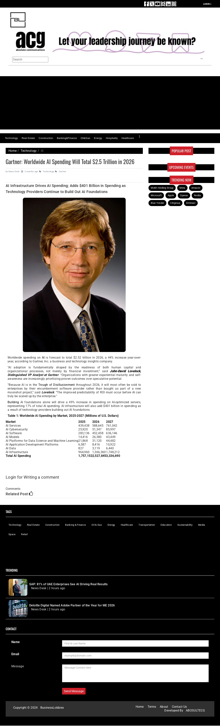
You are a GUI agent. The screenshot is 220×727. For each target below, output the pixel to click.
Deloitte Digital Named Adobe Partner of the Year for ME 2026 (72, 605)
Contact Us (179, 706)
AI (43, 357)
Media (201, 524)
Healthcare (128, 138)
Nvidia (197, 195)
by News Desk (13, 171)
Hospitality (112, 138)
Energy (98, 138)
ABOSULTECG (195, 710)
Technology (11, 138)
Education (166, 524)
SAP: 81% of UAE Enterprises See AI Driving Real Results (68, 584)
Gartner (60, 171)
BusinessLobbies (52, 707)
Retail (24, 534)
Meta (182, 187)
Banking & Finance (75, 524)
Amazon (195, 187)
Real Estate (28, 138)
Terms (152, 706)
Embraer (190, 203)
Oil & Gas (97, 524)
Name (15, 642)
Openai (184, 195)
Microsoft (156, 195)
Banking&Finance (67, 138)
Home (12, 151)
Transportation (146, 524)
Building (13, 402)
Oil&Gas (85, 138)
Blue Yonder (157, 203)
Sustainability (184, 524)
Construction (46, 138)
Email (15, 654)
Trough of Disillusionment (56, 385)
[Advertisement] (111, 102)
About (164, 706)
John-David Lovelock (124, 371)
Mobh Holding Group (162, 187)
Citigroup (175, 203)
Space (11, 534)
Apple (171, 195)
